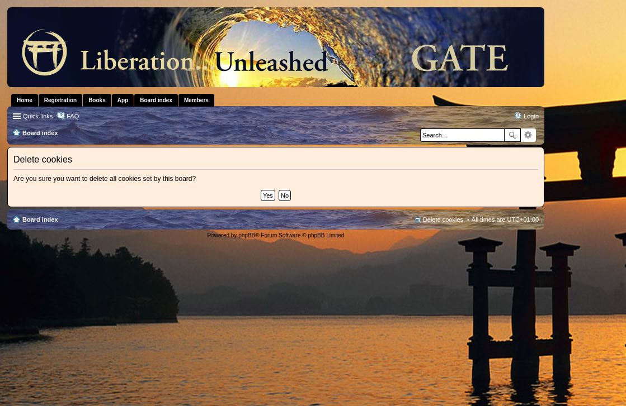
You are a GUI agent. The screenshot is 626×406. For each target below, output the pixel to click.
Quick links (38, 116)
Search (512, 135)
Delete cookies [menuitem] (443, 219)
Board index (40, 219)
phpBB (246, 235)
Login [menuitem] (531, 116)
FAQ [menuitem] (73, 116)
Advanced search (528, 135)
